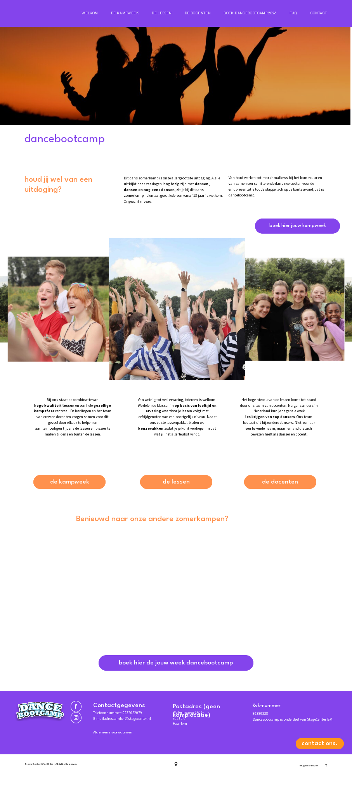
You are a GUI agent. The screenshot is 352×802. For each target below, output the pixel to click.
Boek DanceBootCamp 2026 (250, 13)
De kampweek (125, 13)
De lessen (162, 13)
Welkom (89, 13)
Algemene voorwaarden (119, 759)
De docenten (198, 13)
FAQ (293, 13)
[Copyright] (176, 791)
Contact (318, 13)
